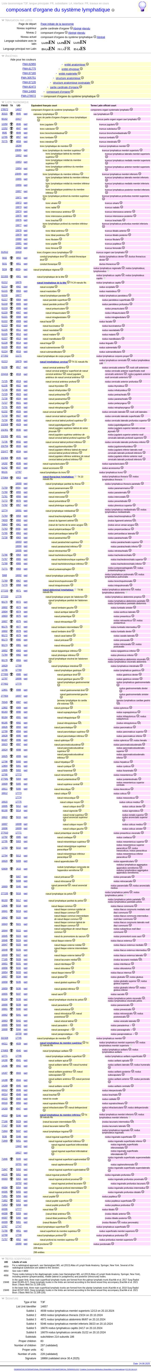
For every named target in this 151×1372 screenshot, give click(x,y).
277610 (4, 833)
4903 (18, 291)
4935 (18, 458)
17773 (19, 793)
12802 (5, 707)
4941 (18, 1060)
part (25, 114)
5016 (18, 893)
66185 (5, 723)
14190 (5, 1060)
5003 (18, 841)
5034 (4, 269)
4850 (18, 258)
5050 (18, 1169)
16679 (19, 361)
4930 (18, 430)
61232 (5, 411)
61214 (5, 286)
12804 (5, 766)
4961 (18, 524)
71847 (5, 1169)
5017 (18, 900)
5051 (18, 1141)
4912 (18, 334)
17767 (19, 472)
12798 (5, 761)
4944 (18, 1080)
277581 (4, 779)
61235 (5, 385)
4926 (18, 411)
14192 (5, 463)
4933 (18, 446)
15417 (19, 119)
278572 (4, 109)
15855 (19, 179)
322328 (4, 1038)
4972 (18, 602)
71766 (5, 555)
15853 (19, 162)
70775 (5, 141)
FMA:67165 (29, 73)
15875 (19, 216)
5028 (18, 959)
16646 (5, 940)
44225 (5, 1174)
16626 (5, 727)
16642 (5, 917)
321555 (4, 276)
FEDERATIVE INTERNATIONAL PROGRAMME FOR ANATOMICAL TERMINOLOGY (46, 1369)
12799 (5, 731)
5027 (18, 955)
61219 (5, 308)
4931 (18, 436)
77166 (5, 1121)
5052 (18, 1174)
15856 (19, 185)
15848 (18, 150)
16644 (5, 930)
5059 (18, 1213)
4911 (18, 330)
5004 (18, 779)
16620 (5, 861)
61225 (5, 330)
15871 (19, 197)
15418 (19, 252)
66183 (5, 712)
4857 (18, 137)
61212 (5, 282)
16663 (5, 1021)
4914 (18, 343)
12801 (5, 690)
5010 (18, 848)
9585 (4, 133)
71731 (5, 407)
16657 (5, 976)
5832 (4, 258)
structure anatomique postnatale (73, 82)
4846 (18, 124)
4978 (18, 631)
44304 (5, 1187)
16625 (5, 756)
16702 (19, 1183)
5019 (18, 911)
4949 (18, 1099)
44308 (5, 1213)
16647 (5, 944)
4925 (18, 407)
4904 (18, 299)
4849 (18, 133)
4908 (18, 317)
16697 (19, 696)
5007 (18, 876)
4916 (18, 351)
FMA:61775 (29, 68)
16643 (5, 924)
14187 (5, 1073)
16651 (5, 963)
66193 (5, 900)
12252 (5, 128)
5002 (18, 770)
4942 (18, 1066)
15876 (19, 220)
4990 (18, 712)
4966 (18, 563)
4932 (18, 442)
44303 (5, 1179)
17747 (19, 1226)
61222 (5, 321)
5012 (18, 806)
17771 (19, 833)
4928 (18, 420)
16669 (5, 886)
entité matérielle (69, 73)
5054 (18, 1187)
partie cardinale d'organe (66, 87)
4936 (18, 463)
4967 (18, 581)
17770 (19, 684)
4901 (18, 276)
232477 (4, 451)
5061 (18, 1222)
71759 (5, 488)
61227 (5, 338)
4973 (18, 607)
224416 (4, 374)
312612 (4, 252)
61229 (5, 347)
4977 (18, 627)
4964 (18, 555)
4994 (18, 731)
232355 (4, 436)
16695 (19, 550)
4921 (18, 403)
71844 (5, 1131)
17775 (19, 802)
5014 (18, 810)
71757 (5, 1239)
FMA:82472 (29, 86)
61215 (5, 291)
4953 (18, 477)
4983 (18, 650)
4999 (18, 756)
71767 (5, 559)
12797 (5, 678)
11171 (19, 356)
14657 (19, 109)
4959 (18, 516)
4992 (18, 723)
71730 (5, 398)
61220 (5, 312)
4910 (18, 325)
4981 (18, 645)
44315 (5, 1099)
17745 (19, 1038)
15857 (19, 191)
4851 (18, 264)
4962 (18, 533)
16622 (5, 817)
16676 (19, 282)
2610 (18, 869)
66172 (5, 635)
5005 (18, 784)
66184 (5, 717)
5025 (18, 944)
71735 (5, 442)
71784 (5, 655)
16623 (5, 744)
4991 (18, 717)
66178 (5, 660)
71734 (5, 420)
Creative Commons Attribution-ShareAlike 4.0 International (102, 1369)
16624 (5, 750)
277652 (4, 684)
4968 (18, 585)
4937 (18, 468)
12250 (5, 124)
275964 (4, 477)
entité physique (72, 69)
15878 (19, 230)
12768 (5, 1235)
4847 (18, 128)
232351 (4, 430)
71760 (5, 492)
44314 (5, 1094)
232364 (4, 458)
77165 (5, 959)
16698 (19, 824)
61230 (5, 367)
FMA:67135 (29, 82)
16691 (19, 510)
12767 (5, 1226)
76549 (5, 702)
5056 (18, 1196)
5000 (18, 761)
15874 (19, 211)
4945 (18, 1086)
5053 (18, 1179)
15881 (19, 243)
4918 (18, 374)
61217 (5, 299)
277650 (4, 674)
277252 (4, 356)
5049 (18, 1159)
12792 (5, 837)
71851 (5, 1196)
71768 (5, 563)
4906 (18, 308)
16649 (5, 955)
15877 (19, 225)
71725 (5, 381)
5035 (18, 982)
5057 (18, 1200)
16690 (19, 483)
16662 (5, 1015)
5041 (18, 1015)
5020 (18, 917)
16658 (5, 982)
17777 (19, 1209)
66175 (5, 627)
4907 (18, 312)
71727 (5, 403)
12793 (5, 848)
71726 (5, 390)
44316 (5, 1103)
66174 (5, 645)
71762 (5, 505)
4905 (18, 304)
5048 (18, 1136)
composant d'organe (60, 91)
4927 (18, 416)
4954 (18, 488)
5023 (18, 936)
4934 (18, 451)
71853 (5, 1205)
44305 (5, 1192)
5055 (18, 1192)
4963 (18, 537)
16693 (19, 542)
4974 (18, 611)
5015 (18, 817)
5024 (18, 940)
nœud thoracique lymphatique (60, 477)
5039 (18, 1005)
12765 (5, 137)
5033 (18, 972)
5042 (18, 1021)
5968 (4, 575)
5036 (18, 988)
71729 (5, 394)
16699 (19, 828)
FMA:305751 (28, 77)
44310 (5, 1115)
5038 (18, 999)
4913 (18, 338)
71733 (5, 416)
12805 (5, 770)
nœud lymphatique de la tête (53, 283)
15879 (19, 235)
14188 (5, 1080)
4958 (18, 529)
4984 (18, 660)
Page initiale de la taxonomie (57, 23)
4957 (18, 505)
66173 (5, 640)
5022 (18, 930)
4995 (18, 736)
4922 (18, 385)
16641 (5, 911)
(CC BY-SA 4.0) (131, 1369)
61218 (5, 304)
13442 (19, 1146)
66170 (5, 602)
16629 (5, 665)
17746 (19, 1056)
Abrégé (77, 28)
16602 (5, 607)
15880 (19, 239)
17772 (19, 774)
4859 (18, 269)
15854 (19, 168)
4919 (18, 381)
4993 (18, 727)
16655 (5, 994)
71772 (5, 501)
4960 (18, 520)
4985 (18, 837)
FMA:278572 (28, 95)
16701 (19, 1164)
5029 (18, 1121)
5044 (18, 1029)
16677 (19, 295)
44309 (5, 1222)
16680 (19, 1244)
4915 (18, 347)
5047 (18, 1131)
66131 (5, 472)
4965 (18, 559)
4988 (18, 690)
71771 (5, 569)
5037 (18, 994)
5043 (18, 1025)
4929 (18, 424)
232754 (4, 446)
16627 (19, 1153)
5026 (18, 950)
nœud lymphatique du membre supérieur (62, 1043)
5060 (18, 1218)
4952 (18, 1239)
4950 (18, 1103)
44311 (5, 1043)
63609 (5, 869)
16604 (5, 611)
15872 (19, 203)
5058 (18, 1205)
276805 (4, 1050)
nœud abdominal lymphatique (60, 590)
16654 (5, 972)
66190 (5, 810)
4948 (18, 1094)
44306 (5, 1209)
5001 (18, 766)
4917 (18, 367)
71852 (5, 1200)
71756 (5, 1231)
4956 (18, 496)
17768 (19, 665)
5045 (18, 886)
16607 (5, 621)
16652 (5, 650)
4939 (18, 1043)
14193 (5, 1108)
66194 (5, 999)
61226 (5, 334)
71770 (5, 585)
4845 (18, 114)
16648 (5, 950)
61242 (5, 468)
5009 (18, 861)
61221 (5, 317)
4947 (18, 1108)
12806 (5, 906)
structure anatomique (70, 78)
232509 (4, 424)
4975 (18, 616)
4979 (18, 635)
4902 (18, 286)
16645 (5, 936)
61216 (5, 295)
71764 (5, 516)
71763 (5, 529)
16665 (5, 1025)
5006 (18, 789)
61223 (5, 325)
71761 (5, 496)
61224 (5, 351)
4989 (18, 707)
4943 (18, 1073)
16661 (5, 1009)
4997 (18, 744)
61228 (5, 343)
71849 (5, 1141)
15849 (18, 174)
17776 (19, 596)
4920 (18, 390)
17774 (19, 797)
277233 (4, 591)
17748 (19, 1235)
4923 (18, 394)
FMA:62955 (29, 64)
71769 (5, 581)
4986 (18, 674)
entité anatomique (76, 64)
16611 (5, 789)
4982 (18, 655)
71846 (5, 1159)
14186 (5, 1066)
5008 (18, 881)
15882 (19, 248)
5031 (4, 264)
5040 (18, 1009)
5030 (18, 1126)
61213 (5, 361)
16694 (19, 546)
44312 (5, 1090)
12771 (5, 1056)
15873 (19, 207)
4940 (18, 1050)
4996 (18, 740)
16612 (5, 793)
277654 (4, 696)
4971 (18, 591)
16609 (5, 784)
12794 (5, 855)
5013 (18, 855)
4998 (18, 750)
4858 (18, 141)
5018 (18, 906)
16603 (5, 616)
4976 (18, 621)
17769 (19, 670)
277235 (4, 893)
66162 (5, 119)
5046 (18, 1115)
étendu (86, 28)
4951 (18, 1231)
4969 (18, 569)
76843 (5, 524)
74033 (5, 520)
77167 (5, 1126)
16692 (19, 575)
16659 (5, 988)
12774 (5, 510)
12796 (5, 670)
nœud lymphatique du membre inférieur (62, 1115)
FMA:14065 (29, 91)
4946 (18, 1090)
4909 (18, 321)
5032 (18, 968)
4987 (18, 702)
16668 (5, 1029)
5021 (18, 924)
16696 (19, 678)
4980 (18, 640)
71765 (5, 533)
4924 (18, 398)
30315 (5, 114)
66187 (5, 740)
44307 (5, 1218)
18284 (19, 146)
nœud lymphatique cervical (55, 362)
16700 (19, 1034)
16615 (5, 802)
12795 (5, 774)
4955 (18, 492)
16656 (5, 968)
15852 (19, 155)
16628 (5, 736)
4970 (18, 501)
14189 (5, 1086)
